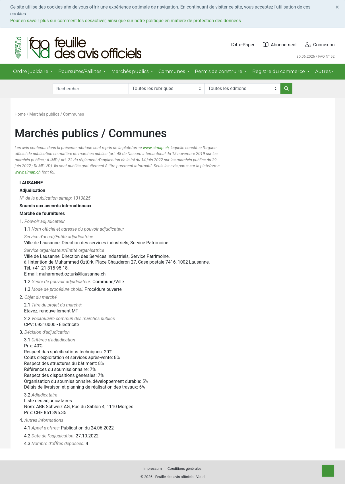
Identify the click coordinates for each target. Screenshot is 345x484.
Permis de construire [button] (219, 71)
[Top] (328, 471)
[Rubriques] (166, 88)
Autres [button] (322, 71)
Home (20, 114)
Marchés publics (44, 114)
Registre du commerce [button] (279, 71)
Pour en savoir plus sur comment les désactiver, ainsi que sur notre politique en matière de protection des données (125, 20)
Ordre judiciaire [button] (31, 71)
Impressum (152, 468)
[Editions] (242, 88)
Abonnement (280, 44)
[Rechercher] (286, 88)
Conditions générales (185, 468)
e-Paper (243, 44)
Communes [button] (172, 71)
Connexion (319, 44)
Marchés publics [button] (130, 71)
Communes (73, 114)
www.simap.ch (156, 147)
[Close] (337, 7)
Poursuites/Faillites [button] (80, 71)
